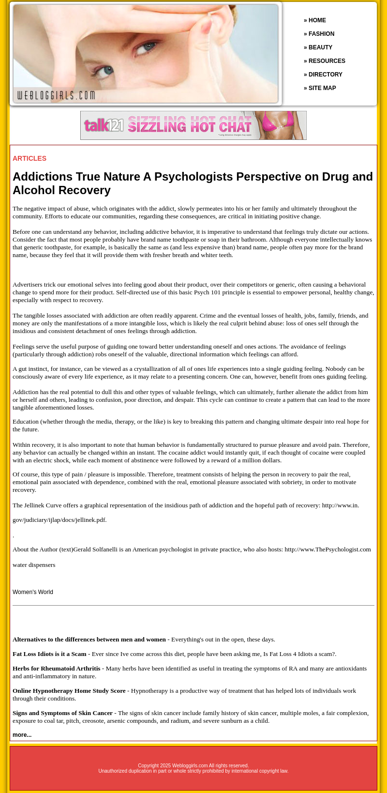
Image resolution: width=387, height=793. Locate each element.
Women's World (33, 592)
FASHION (321, 33)
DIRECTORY (325, 74)
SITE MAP (322, 88)
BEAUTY (320, 47)
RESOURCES (327, 61)
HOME (317, 20)
